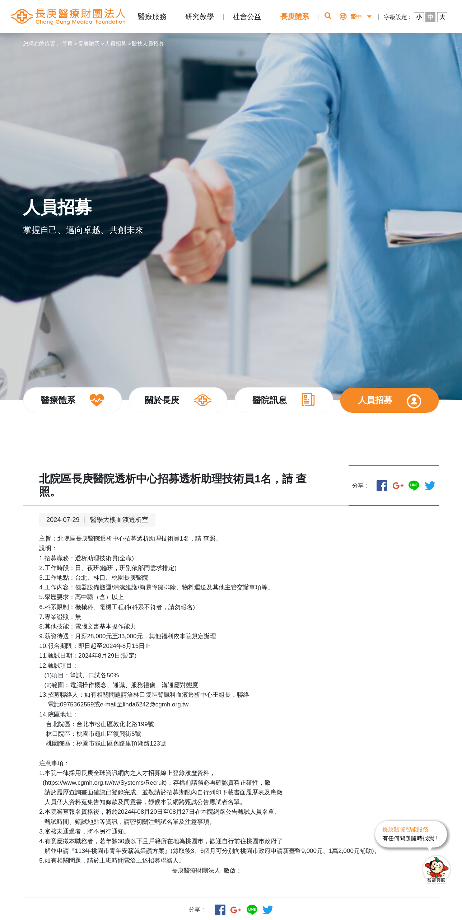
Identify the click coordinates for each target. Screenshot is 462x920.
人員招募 (115, 44)
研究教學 (199, 16)
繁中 (356, 17)
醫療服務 (152, 16)
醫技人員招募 (148, 44)
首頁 (67, 44)
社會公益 (247, 16)
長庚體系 (294, 16)
